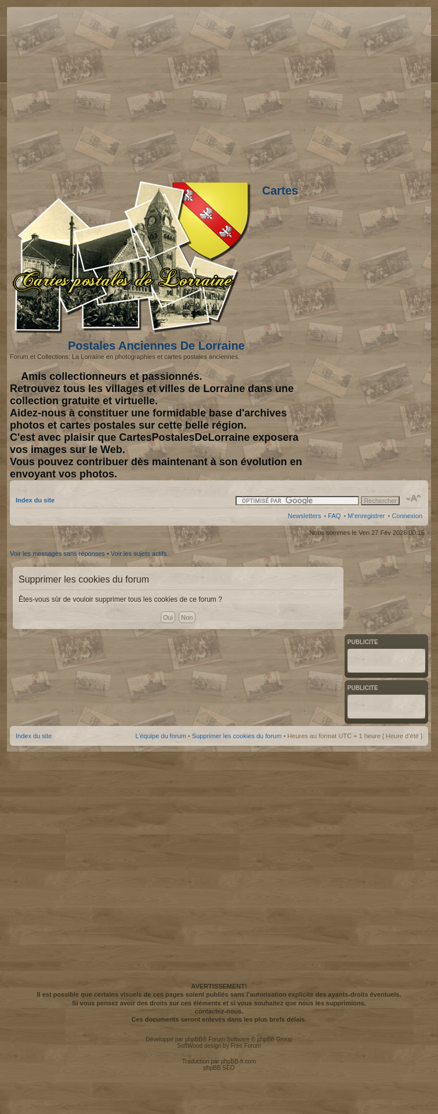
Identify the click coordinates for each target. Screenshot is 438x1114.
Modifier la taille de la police (414, 498)
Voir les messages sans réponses (57, 553)
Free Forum (245, 1046)
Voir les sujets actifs (139, 553)
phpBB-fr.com (238, 1061)
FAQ (334, 515)
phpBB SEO (219, 1068)
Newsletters (304, 515)
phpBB (193, 1039)
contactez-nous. (219, 1011)
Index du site (35, 500)
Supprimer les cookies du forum (237, 735)
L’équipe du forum (160, 735)
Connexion (407, 515)
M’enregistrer (366, 515)
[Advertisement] (218, 866)
